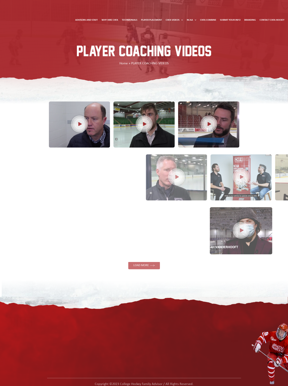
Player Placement (151, 20)
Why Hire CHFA (110, 20)
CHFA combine (69, 341)
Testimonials (129, 20)
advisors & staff (189, 320)
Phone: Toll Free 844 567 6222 (243, 325)
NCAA (191, 20)
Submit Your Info (230, 20)
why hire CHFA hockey (73, 348)
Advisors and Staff (86, 20)
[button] (70, 124)
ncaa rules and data (72, 320)
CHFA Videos (174, 20)
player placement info (73, 334)
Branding (250, 20)
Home (123, 63)
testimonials (67, 327)
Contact (185, 327)
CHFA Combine (208, 20)
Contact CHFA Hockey (272, 20)
